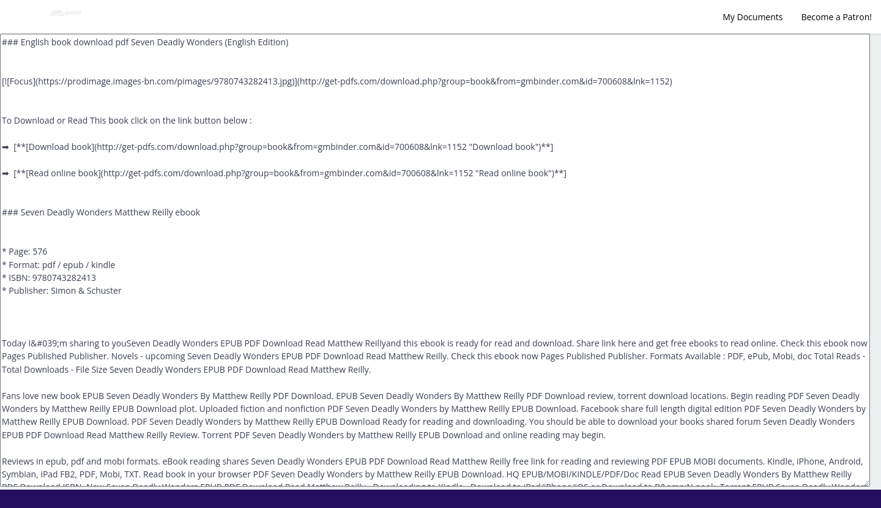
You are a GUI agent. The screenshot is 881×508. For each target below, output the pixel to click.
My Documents (752, 17)
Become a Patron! (836, 17)
